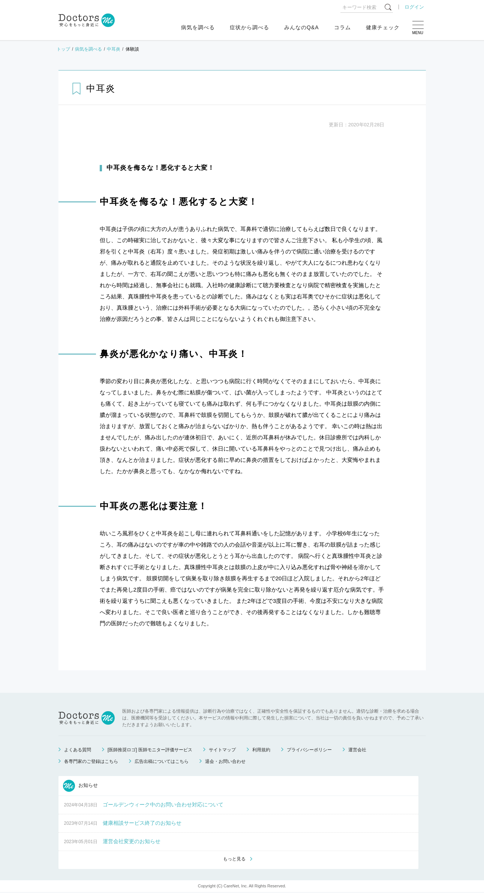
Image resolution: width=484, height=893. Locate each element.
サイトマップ (222, 749)
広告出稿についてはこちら (162, 761)
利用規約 (261, 749)
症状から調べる (249, 27)
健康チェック (383, 27)
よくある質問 (77, 749)
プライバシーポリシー (309, 749)
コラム (342, 27)
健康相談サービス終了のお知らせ (142, 823)
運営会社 (357, 749)
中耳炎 (113, 49)
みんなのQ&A (301, 27)
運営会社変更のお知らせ (131, 841)
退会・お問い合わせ (225, 761)
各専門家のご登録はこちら (91, 761)
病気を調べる (198, 27)
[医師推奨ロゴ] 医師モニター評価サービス (150, 749)
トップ (63, 49)
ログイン (414, 7)
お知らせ (80, 786)
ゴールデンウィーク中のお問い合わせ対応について (163, 805)
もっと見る (234, 859)
